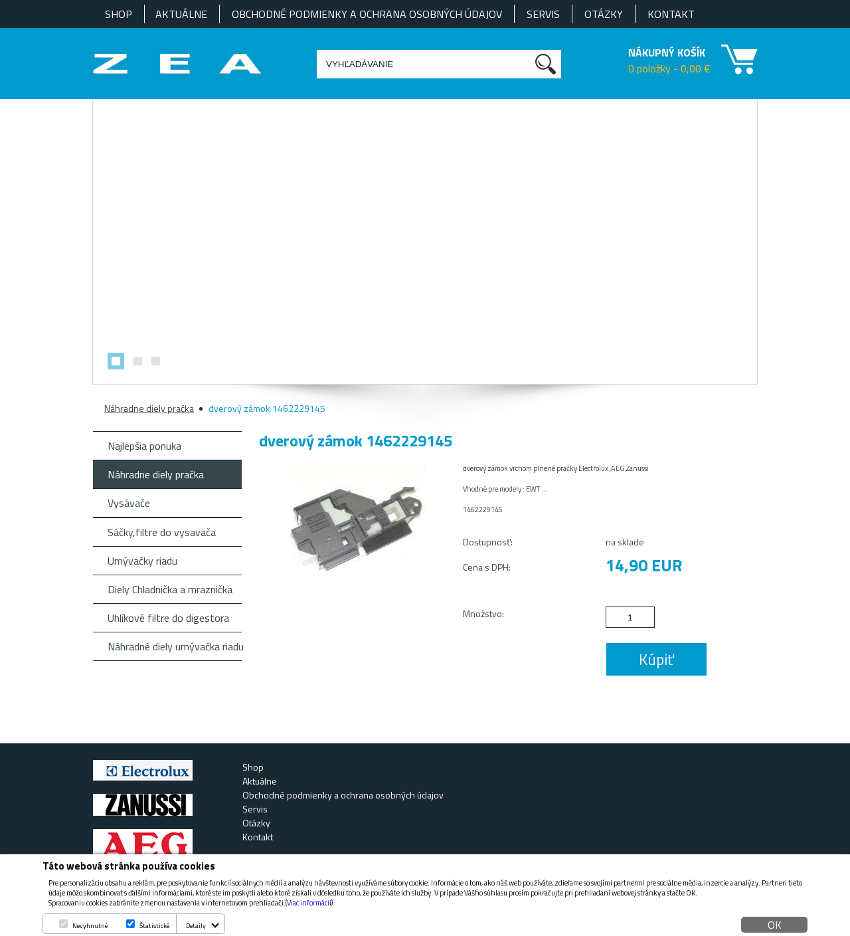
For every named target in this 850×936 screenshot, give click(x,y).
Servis (543, 14)
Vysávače (129, 503)
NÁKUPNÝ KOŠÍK (666, 52)
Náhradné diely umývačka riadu (175, 646)
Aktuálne (181, 14)
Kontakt (671, 14)
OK (775, 925)
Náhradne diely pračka (149, 408)
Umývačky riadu (142, 561)
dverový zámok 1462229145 (267, 408)
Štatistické (154, 926)
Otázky (603, 14)
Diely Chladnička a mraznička (170, 589)
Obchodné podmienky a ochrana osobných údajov (367, 14)
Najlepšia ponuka (144, 446)
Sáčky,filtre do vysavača (162, 532)
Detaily (196, 926)
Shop (118, 14)
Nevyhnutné (90, 926)
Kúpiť (656, 659)
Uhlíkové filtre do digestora (168, 618)
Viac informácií (309, 902)
